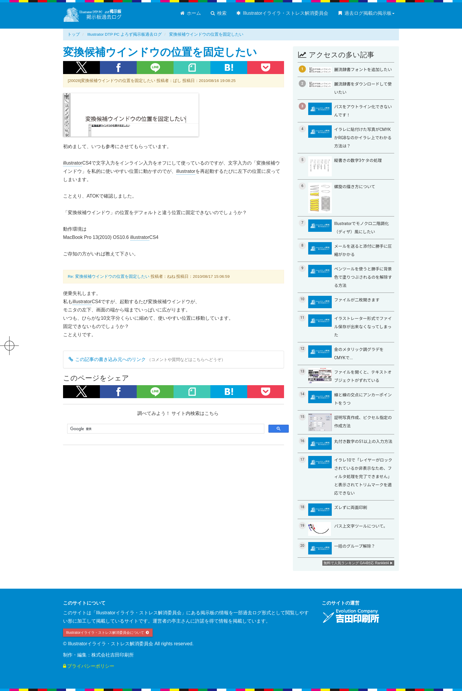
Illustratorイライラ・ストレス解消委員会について (108, 633)
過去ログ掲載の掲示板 (366, 13)
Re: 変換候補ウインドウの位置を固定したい (108, 276)
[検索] (165, 429)
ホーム (190, 13)
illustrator (72, 163)
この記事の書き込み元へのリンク (107, 359)
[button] (81, 67)
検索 (218, 13)
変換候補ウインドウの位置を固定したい (206, 34)
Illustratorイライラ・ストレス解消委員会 (281, 13)
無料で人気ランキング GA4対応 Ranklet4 (356, 563)
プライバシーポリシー (88, 666)
